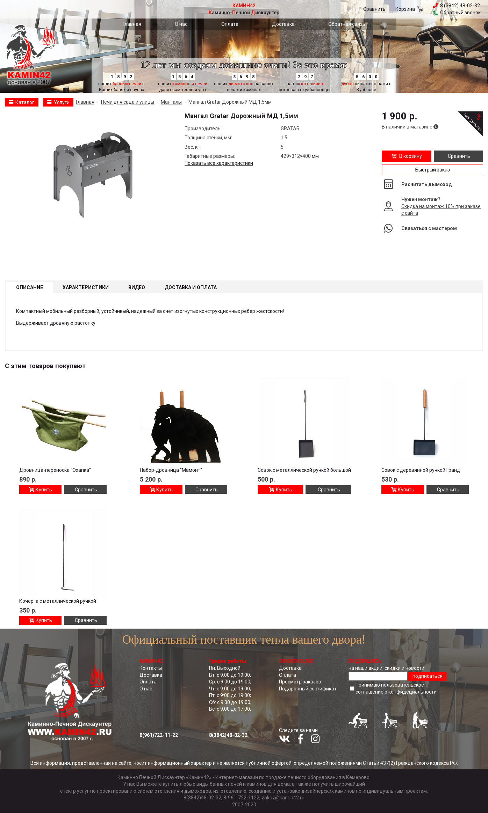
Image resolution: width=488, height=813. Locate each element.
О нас (181, 24)
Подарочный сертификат (308, 688)
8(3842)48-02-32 (228, 735)
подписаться (427, 676)
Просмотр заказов (300, 681)
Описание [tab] (29, 287)
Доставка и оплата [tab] (191, 287)
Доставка (283, 24)
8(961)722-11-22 (158, 735)
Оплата (229, 24)
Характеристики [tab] (86, 287)
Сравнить (374, 9)
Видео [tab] (136, 287)
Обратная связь (346, 24)
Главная (132, 24)
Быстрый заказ (432, 170)
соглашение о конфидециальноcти (396, 692)
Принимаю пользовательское (396, 688)
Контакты (150, 668)
